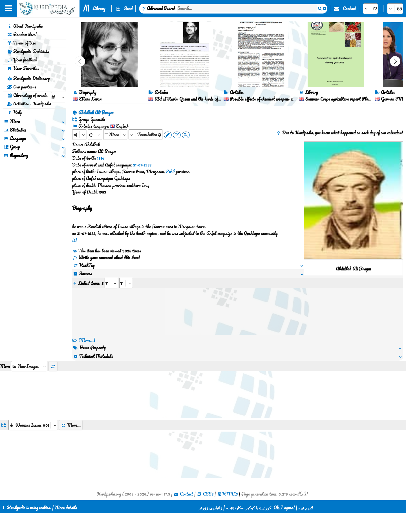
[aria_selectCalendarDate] (58, 97)
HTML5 (230, 493)
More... (71, 425)
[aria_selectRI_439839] (111, 283)
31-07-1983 (142, 164)
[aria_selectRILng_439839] (126, 283)
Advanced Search (161, 8)
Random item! (22, 34)
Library (99, 8)
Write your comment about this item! (106, 257)
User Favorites (23, 68)
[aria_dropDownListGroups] (33, 425)
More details (66, 507)
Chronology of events (27, 95)
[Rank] (95, 134)
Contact (349, 8)
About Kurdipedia (25, 26)
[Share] (79, 134)
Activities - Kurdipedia (29, 103)
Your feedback (22, 59)
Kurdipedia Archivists (28, 51)
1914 (100, 158)
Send (128, 8)
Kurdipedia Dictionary (28, 78)
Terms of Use (21, 42)
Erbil (170, 171)
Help (14, 112)
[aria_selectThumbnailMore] (29, 366)
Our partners (21, 86)
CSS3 (208, 493)
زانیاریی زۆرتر (210, 507)
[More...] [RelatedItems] (86, 340)
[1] (74, 240)
